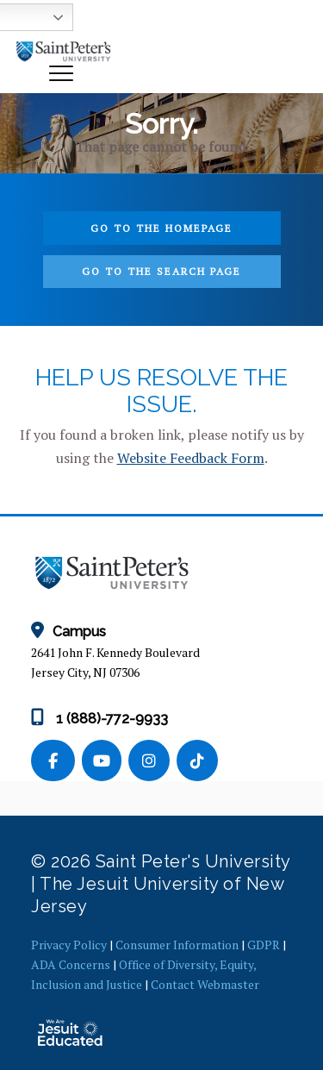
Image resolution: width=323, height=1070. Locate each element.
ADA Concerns (70, 964)
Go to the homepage (161, 228)
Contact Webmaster (205, 984)
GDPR (263, 944)
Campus (68, 631)
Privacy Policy (69, 944)
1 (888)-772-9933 (99, 718)
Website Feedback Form (190, 457)
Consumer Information (177, 944)
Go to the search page (161, 271)
